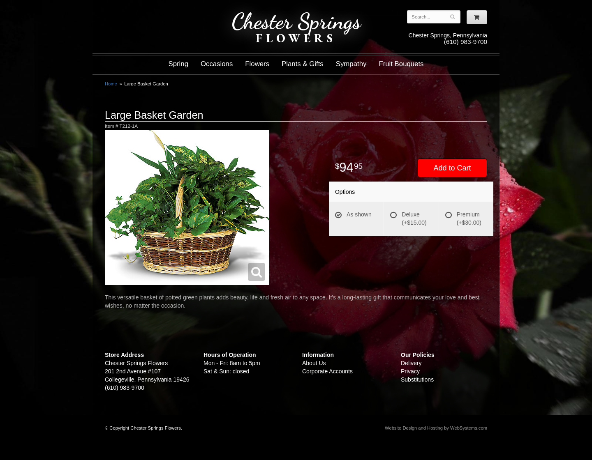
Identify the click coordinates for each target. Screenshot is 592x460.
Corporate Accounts (327, 371)
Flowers (257, 64)
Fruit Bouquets (401, 64)
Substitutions (417, 379)
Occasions (217, 64)
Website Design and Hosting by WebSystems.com (436, 428)
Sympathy (351, 64)
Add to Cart (452, 168)
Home (111, 83)
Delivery (411, 363)
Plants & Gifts (303, 64)
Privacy (410, 371)
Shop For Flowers (154, 13)
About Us (314, 363)
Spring (178, 64)
